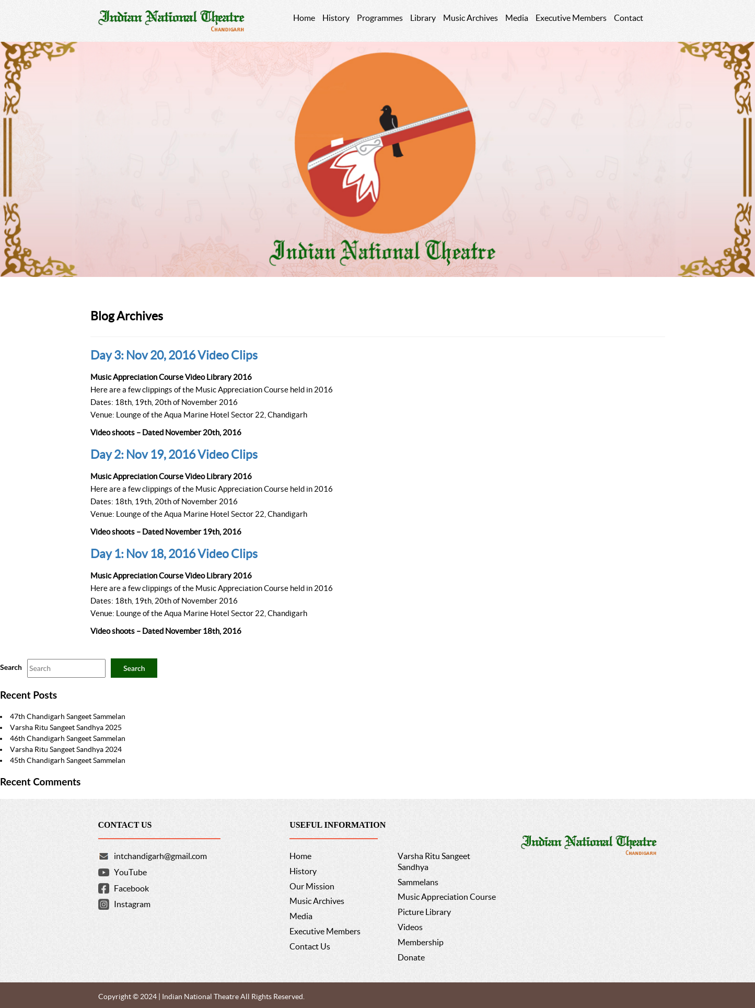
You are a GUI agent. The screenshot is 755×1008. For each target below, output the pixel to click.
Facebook (131, 888)
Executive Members (325, 931)
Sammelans (418, 882)
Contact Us (309, 946)
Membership (421, 942)
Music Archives (316, 901)
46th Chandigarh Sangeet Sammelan (67, 738)
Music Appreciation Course (447, 896)
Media (300, 916)
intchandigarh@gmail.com (160, 856)
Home (300, 856)
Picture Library (424, 912)
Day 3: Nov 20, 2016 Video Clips (174, 355)
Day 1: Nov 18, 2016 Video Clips (174, 554)
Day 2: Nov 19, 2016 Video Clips (174, 454)
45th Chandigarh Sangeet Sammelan (67, 760)
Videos (410, 927)
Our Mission (311, 886)
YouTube (130, 872)
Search (11, 667)
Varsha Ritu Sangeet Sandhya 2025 (66, 727)
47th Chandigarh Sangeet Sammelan (67, 716)
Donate (411, 957)
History (303, 871)
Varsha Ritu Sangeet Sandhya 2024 (66, 749)
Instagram (132, 904)
